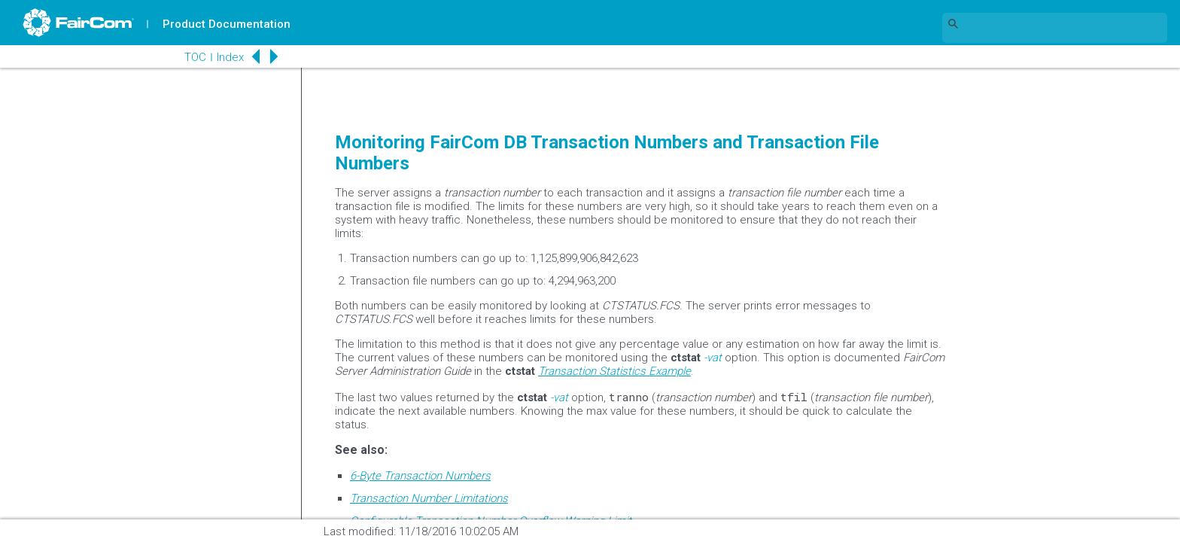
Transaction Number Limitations (429, 498)
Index (230, 57)
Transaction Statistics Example (614, 371)
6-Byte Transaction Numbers (420, 476)
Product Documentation (226, 24)
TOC (195, 57)
